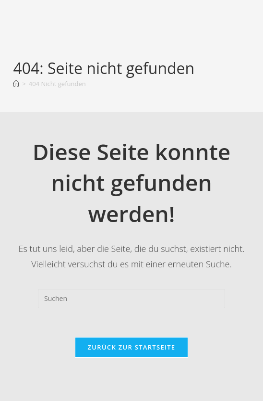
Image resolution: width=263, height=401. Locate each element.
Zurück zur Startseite (132, 347)
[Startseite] (16, 83)
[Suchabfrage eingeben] (131, 298)
